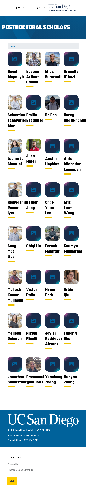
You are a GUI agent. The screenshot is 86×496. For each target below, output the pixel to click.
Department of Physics (25, 8)
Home (12, 46)
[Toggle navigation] (78, 8)
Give (12, 481)
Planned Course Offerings (20, 470)
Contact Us (13, 464)
